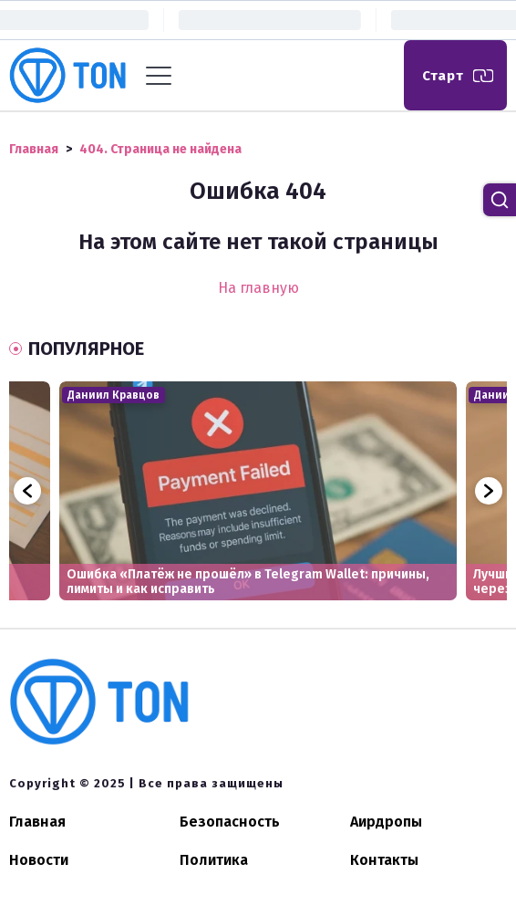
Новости (38, 860)
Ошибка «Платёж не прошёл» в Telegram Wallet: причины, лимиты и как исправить (248, 582)
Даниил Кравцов (113, 395)
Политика (214, 860)
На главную (258, 288)
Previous (27, 491)
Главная (37, 821)
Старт (443, 76)
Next (488, 491)
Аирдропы (386, 821)
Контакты (384, 860)
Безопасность (230, 821)
